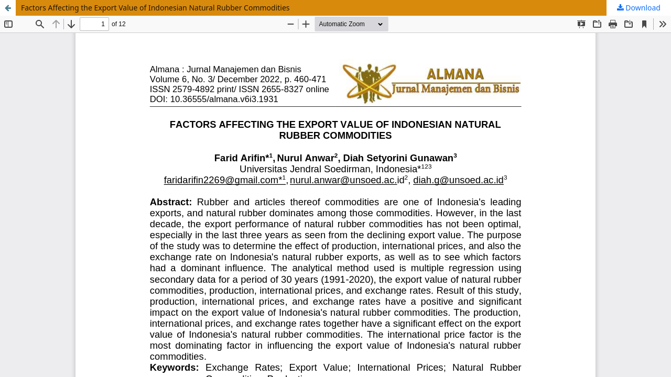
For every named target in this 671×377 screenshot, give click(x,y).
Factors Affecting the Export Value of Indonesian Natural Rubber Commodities (155, 8)
